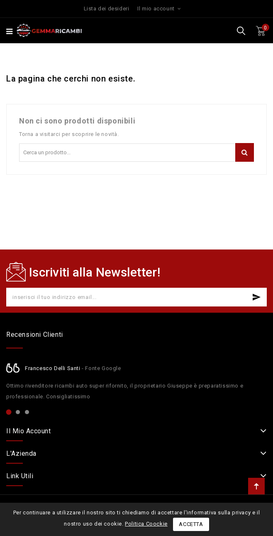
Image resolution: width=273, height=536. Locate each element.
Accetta (191, 524)
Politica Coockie (146, 524)
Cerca (244, 152)
